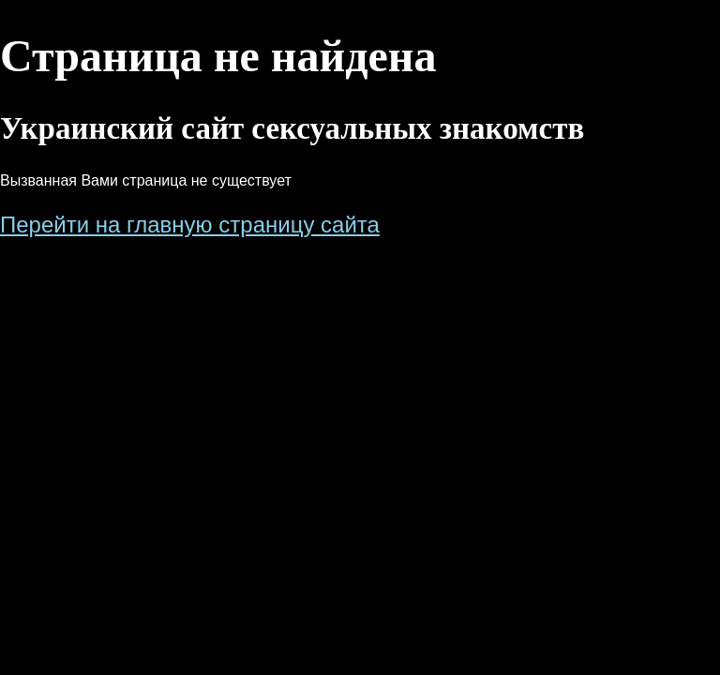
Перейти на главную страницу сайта (190, 224)
